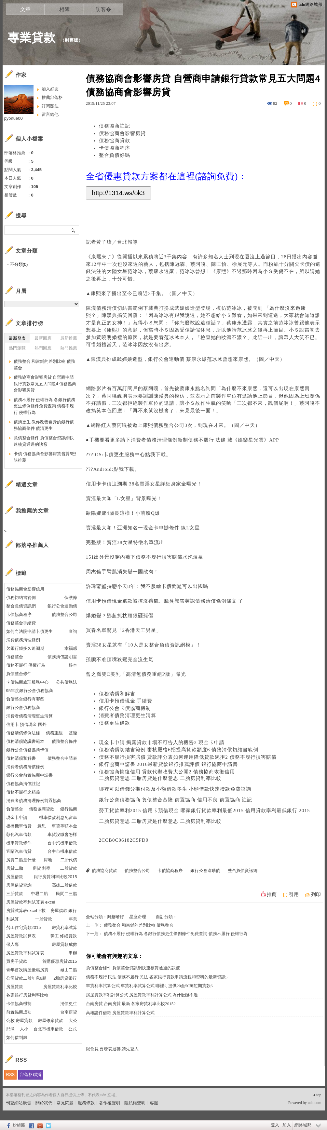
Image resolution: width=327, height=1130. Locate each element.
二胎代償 (68, 859)
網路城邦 (302, 1125)
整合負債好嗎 (114, 155)
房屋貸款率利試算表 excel (30, 902)
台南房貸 (68, 1012)
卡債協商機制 (19, 1003)
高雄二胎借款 (64, 885)
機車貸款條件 (19, 842)
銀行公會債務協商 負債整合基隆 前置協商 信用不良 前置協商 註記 (175, 799)
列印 (316, 894)
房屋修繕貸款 (50, 1020)
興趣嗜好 (115, 916)
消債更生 (68, 1003)
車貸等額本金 (64, 826)
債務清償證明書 (62, 656)
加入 (286, 1125)
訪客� (103, 9)
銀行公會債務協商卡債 (27, 749)
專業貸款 (31, 37)
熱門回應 (42, 348)
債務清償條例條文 (216, 601)
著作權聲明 (109, 1102)
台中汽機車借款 (62, 842)
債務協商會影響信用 (25, 589)
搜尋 (73, 230)
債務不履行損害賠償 (159, 557)
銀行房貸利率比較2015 (55, 876)
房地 (48, 859)
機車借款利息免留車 (58, 817)
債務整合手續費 (21, 622)
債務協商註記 (114, 126)
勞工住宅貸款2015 (23, 927)
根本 (73, 665)
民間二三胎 (66, 893)
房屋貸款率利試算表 (25, 952)
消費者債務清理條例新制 (159, 439)
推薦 (272, 894)
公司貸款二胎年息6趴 (26, 978)
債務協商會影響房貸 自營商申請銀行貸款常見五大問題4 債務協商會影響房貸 (45, 383)
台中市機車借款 (62, 851)
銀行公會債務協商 (23, 707)
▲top (316, 1095)
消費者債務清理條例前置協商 (33, 800)
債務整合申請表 (62, 758)
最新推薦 (68, 338)
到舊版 (71, 40)
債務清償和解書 (117, 693)
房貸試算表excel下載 (26, 910)
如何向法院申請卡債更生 (29, 631)
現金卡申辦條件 (162, 527)
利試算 (12, 919)
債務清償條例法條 (23, 732)
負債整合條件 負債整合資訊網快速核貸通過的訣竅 (133, 967)
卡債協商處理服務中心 (27, 682)
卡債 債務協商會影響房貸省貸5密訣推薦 (45, 457)
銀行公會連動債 (167, 359)
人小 (24, 1029)
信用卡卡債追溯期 (107, 483)
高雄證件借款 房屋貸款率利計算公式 (120, 1012)
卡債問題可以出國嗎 (184, 586)
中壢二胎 (39, 893)
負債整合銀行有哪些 (25, 699)
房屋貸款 (14, 986)
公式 (72, 1029)
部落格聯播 (30, 1074)
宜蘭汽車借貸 (19, 851)
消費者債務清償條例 (25, 766)
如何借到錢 (16, 1037)
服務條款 (86, 1102)
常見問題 (65, 1102)
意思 (41, 826)
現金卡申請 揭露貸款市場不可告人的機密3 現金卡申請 (162, 742)
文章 (25, 9)
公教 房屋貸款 (19, 1020)
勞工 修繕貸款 (63, 935)
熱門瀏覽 (17, 348)
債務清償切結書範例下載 (125, 308)
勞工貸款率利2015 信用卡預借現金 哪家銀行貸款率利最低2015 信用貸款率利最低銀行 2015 (204, 810)
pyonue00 (13, 118)
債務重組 (152, 674)
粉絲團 (19, 1125)
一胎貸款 (43, 919)
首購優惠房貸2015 (59, 961)
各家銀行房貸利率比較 (27, 995)
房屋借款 (14, 876)
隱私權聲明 (134, 1102)
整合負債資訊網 (167, 644)
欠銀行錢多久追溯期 (25, 648)
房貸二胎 (14, 868)
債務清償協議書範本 (25, 741)
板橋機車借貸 (19, 826)
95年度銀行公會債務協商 (29, 690)
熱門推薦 (68, 348)
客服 (154, 1102)
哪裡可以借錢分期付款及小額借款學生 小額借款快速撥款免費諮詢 (175, 789)
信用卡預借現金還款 (109, 601)
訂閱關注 (50, 105)
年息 (73, 919)
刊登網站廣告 (18, 1102)
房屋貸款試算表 (21, 935)
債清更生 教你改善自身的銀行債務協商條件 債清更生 (44, 425)
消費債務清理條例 (23, 639)
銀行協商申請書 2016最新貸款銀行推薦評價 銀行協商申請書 (168, 764)
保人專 (12, 944)
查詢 (73, 631)
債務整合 (14, 656)
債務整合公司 (168, 425)
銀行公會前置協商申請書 (29, 775)
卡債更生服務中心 (124, 454)
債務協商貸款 (114, 140)
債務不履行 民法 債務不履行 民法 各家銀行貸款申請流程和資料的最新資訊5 (157, 976)
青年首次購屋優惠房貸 (27, 969)
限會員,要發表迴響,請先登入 (112, 1048)
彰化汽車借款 (19, 834)
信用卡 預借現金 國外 (26, 724)
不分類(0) (19, 264)
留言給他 (50, 114)
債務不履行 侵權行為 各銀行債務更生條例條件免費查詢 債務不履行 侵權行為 (176, 933)
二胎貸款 (68, 868)
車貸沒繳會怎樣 (62, 834)
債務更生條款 (114, 723)
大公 (73, 1020)
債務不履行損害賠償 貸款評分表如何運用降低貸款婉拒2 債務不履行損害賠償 (188, 757)
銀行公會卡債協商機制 (125, 708)
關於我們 (43, 1102)
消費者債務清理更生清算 (127, 715)
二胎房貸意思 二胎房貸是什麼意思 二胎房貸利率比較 (160, 778)
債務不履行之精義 (23, 792)
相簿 (64, 9)
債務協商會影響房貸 (122, 133)
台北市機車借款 (48, 1029)
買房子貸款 (16, 961)
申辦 (73, 952)
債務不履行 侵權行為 (26, 665)
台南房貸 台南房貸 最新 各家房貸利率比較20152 (131, 1003)
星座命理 (137, 916)
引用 (294, 894)
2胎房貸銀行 (65, 978)
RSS (10, 1074)
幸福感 (70, 648)
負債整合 (14, 809)
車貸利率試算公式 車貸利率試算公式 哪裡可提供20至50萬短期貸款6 (149, 985)
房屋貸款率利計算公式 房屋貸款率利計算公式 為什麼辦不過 (142, 994)
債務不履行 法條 (208, 439)
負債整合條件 (19, 673)
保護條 (70, 597)
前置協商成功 (19, 1012)
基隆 (73, 732)
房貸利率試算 (64, 927)
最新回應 (42, 338)
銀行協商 (68, 809)
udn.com (314, 1102)
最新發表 (17, 338)
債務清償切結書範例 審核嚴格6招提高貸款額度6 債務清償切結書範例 (179, 749)
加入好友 (50, 89)
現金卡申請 (16, 817)
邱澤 (10, 1029)
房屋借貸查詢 (19, 885)
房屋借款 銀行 (63, 910)
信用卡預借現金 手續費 (126, 700)
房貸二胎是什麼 (21, 859)
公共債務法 (66, 682)
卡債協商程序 (114, 148)
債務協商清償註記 (23, 783)
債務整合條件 (64, 741)
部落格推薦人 (32, 545)
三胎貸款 (14, 893)
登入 (275, 1125)
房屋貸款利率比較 (60, 986)
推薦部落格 (52, 97)
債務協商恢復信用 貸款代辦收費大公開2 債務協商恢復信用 (167, 771)
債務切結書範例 (21, 597)
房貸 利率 (42, 868)
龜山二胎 (68, 969)
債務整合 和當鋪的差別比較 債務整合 (139, 925)
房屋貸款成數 (64, 944)
